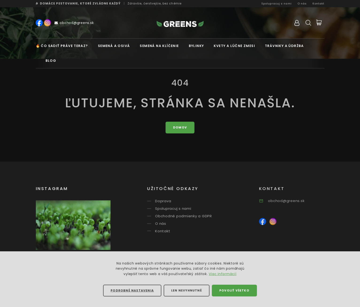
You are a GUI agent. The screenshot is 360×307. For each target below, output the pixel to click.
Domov (180, 127)
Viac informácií (222, 274)
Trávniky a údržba (284, 45)
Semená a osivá (114, 45)
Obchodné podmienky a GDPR (188, 216)
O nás (302, 3)
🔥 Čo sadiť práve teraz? (62, 45)
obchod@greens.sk (74, 22)
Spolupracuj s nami (276, 3)
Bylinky (196, 45)
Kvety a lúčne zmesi (234, 45)
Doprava (168, 200)
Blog (51, 60)
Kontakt (319, 3)
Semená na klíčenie (159, 45)
